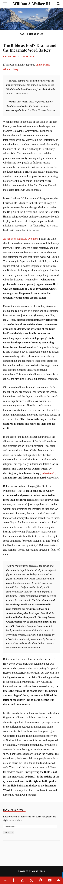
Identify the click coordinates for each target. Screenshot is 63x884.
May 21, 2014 (27, 56)
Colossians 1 (48, 473)
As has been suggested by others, (20, 238)
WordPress (38, 871)
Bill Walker (10, 56)
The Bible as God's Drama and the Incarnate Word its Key (29, 48)
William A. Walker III (31, 3)
